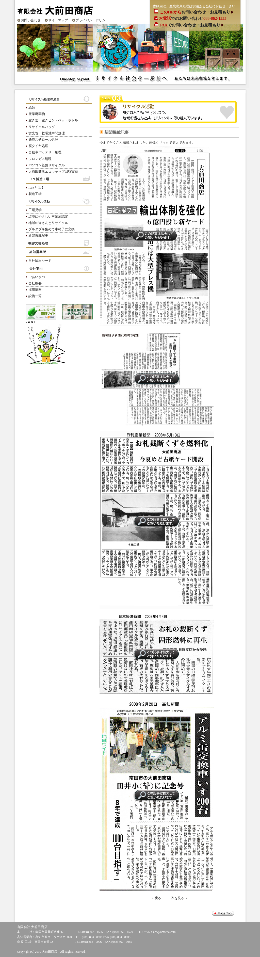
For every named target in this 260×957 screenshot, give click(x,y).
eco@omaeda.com (164, 932)
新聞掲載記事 (38, 235)
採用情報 (35, 289)
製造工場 (35, 194)
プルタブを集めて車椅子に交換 (51, 229)
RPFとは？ (36, 187)
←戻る (156, 898)
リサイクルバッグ (41, 127)
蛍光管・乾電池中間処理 (46, 133)
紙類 (31, 107)
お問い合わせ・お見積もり (195, 12)
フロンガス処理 (40, 159)
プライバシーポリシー (92, 20)
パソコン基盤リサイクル (46, 165)
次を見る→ (179, 898)
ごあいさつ (36, 277)
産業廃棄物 (36, 114)
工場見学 (35, 210)
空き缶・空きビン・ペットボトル (53, 120)
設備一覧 (35, 296)
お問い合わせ (31, 20)
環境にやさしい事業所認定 (48, 216)
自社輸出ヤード (40, 261)
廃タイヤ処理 (38, 146)
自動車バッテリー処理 (44, 152)
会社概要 (35, 283)
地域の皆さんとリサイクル (48, 223)
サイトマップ (58, 20)
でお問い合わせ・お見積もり (190, 25)
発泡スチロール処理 (43, 139)
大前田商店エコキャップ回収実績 (53, 171)
